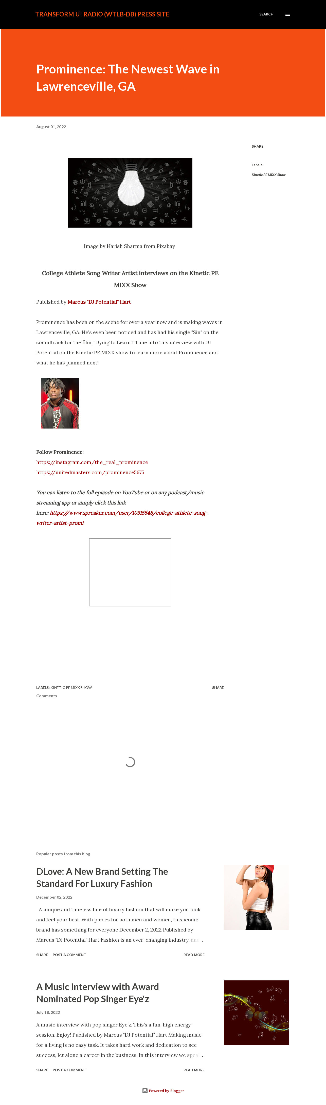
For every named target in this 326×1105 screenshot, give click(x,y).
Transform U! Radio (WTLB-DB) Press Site (102, 14)
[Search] (266, 14)
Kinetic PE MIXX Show (268, 174)
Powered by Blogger (163, 1090)
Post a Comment (69, 955)
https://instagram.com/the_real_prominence (92, 462)
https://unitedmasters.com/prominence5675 (90, 472)
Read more (194, 955)
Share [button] (257, 146)
